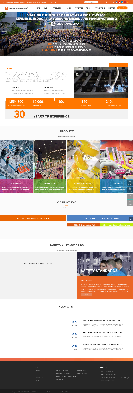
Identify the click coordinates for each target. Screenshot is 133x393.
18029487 (67, 391)
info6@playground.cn (111, 374)
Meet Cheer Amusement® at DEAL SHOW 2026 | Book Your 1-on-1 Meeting (102, 336)
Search (99, 2)
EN (107, 2)
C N (112, 2)
